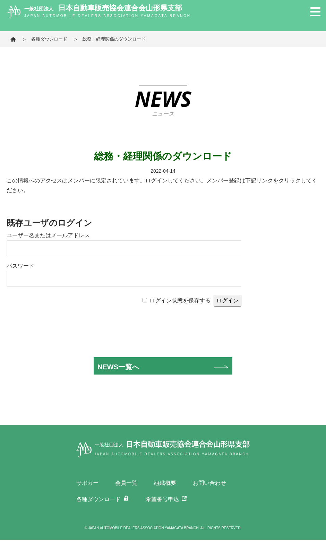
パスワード (20, 266)
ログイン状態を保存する (180, 300)
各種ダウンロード (49, 39)
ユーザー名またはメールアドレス (48, 235)
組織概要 (165, 483)
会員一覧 (126, 483)
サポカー (87, 483)
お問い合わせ (209, 483)
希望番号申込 (162, 500)
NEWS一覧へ (118, 367)
